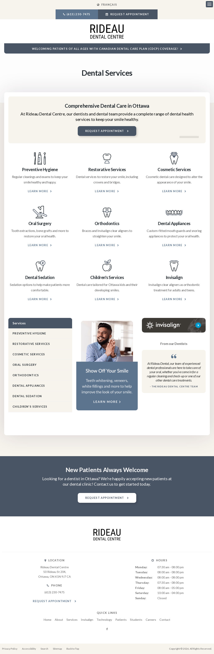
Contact (164, 619)
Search (44, 648)
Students (136, 619)
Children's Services (30, 406)
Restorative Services (31, 344)
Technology (104, 619)
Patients (121, 619)
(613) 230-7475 (78, 14)
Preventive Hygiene (29, 333)
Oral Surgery (25, 364)
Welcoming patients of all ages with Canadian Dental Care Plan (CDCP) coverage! (105, 48)
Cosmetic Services (29, 354)
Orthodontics (26, 375)
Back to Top (72, 648)
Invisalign (87, 619)
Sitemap (57, 648)
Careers (151, 619)
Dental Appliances (29, 385)
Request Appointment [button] (129, 14)
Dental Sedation (27, 396)
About (59, 619)
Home (47, 619)
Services (72, 619)
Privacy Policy (9, 648)
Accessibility (29, 648)
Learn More (38, 191)
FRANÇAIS (107, 4)
